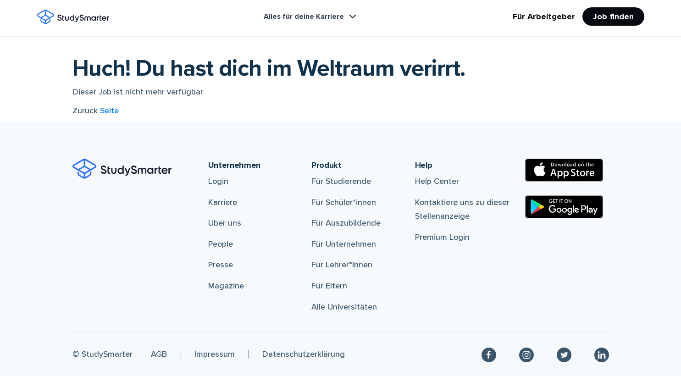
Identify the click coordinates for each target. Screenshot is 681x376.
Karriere (222, 202)
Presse (220, 265)
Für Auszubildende (346, 223)
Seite (109, 110)
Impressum (214, 354)
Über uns (224, 223)
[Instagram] (526, 354)
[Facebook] (489, 354)
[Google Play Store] (564, 206)
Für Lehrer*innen (341, 265)
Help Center (437, 181)
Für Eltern (329, 286)
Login (218, 181)
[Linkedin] (601, 354)
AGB (159, 354)
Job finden (613, 16)
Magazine (226, 286)
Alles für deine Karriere (311, 16)
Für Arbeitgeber (544, 16)
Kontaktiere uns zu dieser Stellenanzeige (462, 209)
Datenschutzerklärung (303, 354)
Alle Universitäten (344, 307)
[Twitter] (564, 354)
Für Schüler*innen (343, 202)
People (220, 244)
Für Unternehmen (343, 244)
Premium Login (442, 237)
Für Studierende (341, 181)
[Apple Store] (564, 170)
